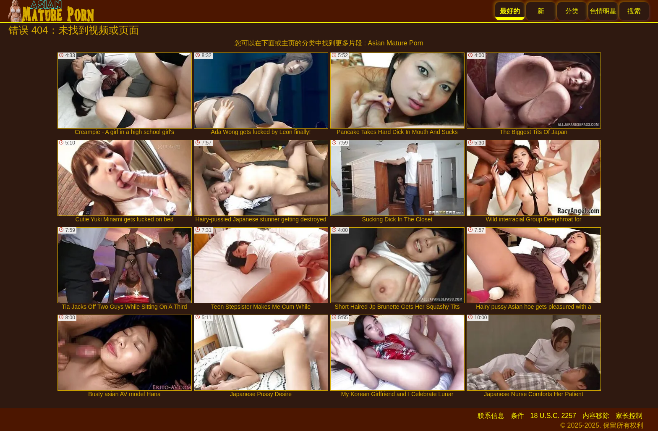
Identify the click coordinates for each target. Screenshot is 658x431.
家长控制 (629, 415)
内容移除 (595, 415)
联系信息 (491, 415)
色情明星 (603, 11)
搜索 (634, 11)
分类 (572, 11)
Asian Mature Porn (395, 43)
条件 (517, 415)
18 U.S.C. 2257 (553, 415)
